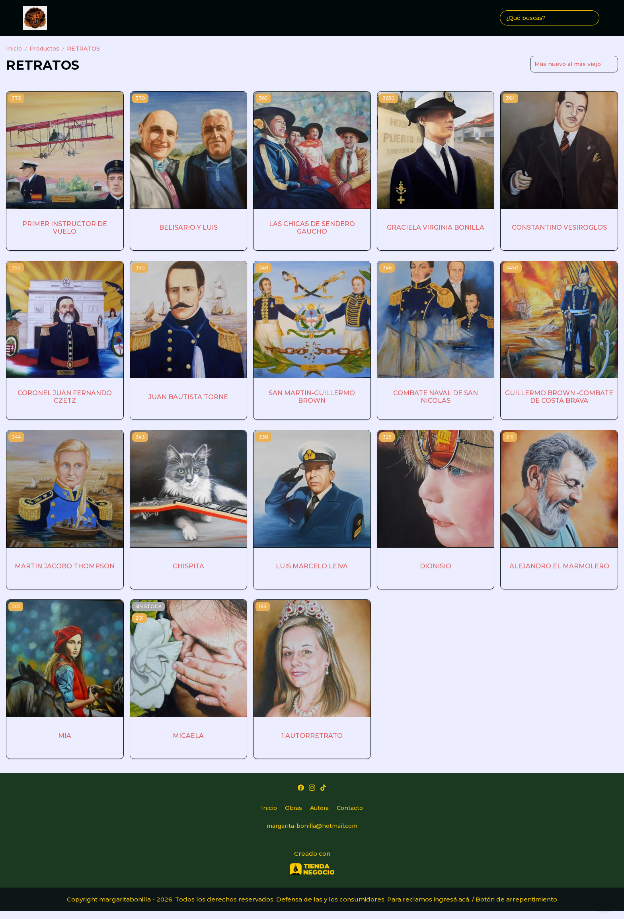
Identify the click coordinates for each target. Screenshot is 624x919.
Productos (48, 48)
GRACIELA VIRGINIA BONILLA (435, 227)
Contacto (350, 808)
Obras (293, 808)
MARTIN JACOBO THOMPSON (65, 566)
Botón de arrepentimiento (516, 899)
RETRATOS (83, 48)
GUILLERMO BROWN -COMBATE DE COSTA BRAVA (559, 396)
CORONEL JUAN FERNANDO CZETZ (65, 396)
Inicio (17, 48)
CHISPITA (188, 566)
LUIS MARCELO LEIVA (312, 566)
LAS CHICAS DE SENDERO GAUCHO (312, 227)
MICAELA (188, 735)
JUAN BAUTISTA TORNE (188, 397)
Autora (319, 808)
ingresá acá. (453, 899)
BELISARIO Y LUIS (188, 227)
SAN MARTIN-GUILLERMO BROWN (312, 396)
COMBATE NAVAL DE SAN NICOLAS (435, 396)
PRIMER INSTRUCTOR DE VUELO (64, 227)
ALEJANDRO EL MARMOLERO (559, 566)
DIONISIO (435, 566)
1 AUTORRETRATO (312, 735)
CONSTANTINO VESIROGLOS (559, 227)
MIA (64, 735)
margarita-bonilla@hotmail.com (312, 825)
